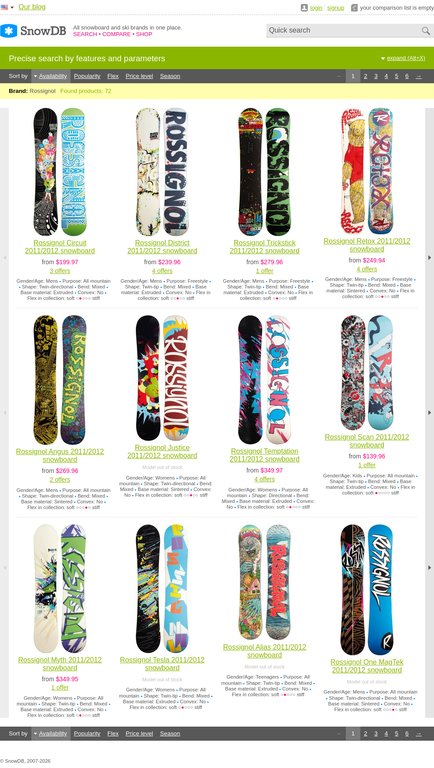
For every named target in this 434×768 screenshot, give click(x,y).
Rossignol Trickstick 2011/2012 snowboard (264, 247)
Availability (53, 76)
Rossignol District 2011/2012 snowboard (162, 247)
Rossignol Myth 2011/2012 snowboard (59, 664)
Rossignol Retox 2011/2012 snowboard (367, 245)
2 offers (60, 479)
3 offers (60, 270)
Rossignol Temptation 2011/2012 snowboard (264, 455)
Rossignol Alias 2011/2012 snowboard (265, 651)
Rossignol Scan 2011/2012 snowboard (367, 441)
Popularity (87, 76)
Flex (113, 76)
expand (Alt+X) (406, 58)
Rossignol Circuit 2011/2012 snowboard (60, 247)
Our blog (32, 7)
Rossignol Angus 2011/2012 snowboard (60, 455)
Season (170, 76)
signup (335, 7)
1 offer (264, 270)
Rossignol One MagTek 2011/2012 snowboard (366, 666)
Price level (139, 76)
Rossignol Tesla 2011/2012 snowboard (162, 664)
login (316, 7)
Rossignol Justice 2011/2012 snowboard (162, 451)
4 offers (162, 270)
